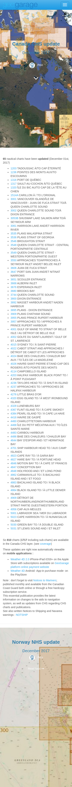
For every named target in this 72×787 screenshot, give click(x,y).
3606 (14, 267)
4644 (14, 440)
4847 (14, 467)
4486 (14, 436)
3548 (14, 245)
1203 (14, 168)
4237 (14, 386)
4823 (14, 455)
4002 (14, 336)
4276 (14, 394)
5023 (14, 516)
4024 (14, 356)
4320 (14, 398)
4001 (14, 329)
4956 (14, 509)
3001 (14, 199)
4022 (14, 348)
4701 (14, 448)
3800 (14, 298)
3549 (14, 252)
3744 (14, 294)
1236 (14, 172)
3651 (14, 279)
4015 (14, 344)
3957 (14, 321)
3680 (14, 290)
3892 (14, 302)
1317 (14, 183)
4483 (14, 432)
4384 (14, 413)
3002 (14, 210)
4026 (14, 363)
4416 (14, 417)
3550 (14, 260)
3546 (14, 241)
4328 (14, 405)
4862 (14, 474)
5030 (14, 524)
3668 (14, 283)
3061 (14, 225)
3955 (14, 317)
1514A (14, 195)
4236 (14, 382)
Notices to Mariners (44, 580)
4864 (14, 490)
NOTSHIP (22, 614)
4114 (14, 371)
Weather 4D (18, 570)
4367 (14, 409)
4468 (14, 425)
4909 (14, 497)
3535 (14, 233)
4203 (14, 375)
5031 (14, 528)
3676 (14, 287)
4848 (14, 471)
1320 (14, 187)
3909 (14, 313)
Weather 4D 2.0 (20, 559)
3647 (14, 271)
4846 (14, 463)
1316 (14, 179)
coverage (45, 543)
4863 (14, 482)
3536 (14, 237)
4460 (14, 421)
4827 (14, 459)
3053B (14, 218)
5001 (14, 513)
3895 (14, 310)
